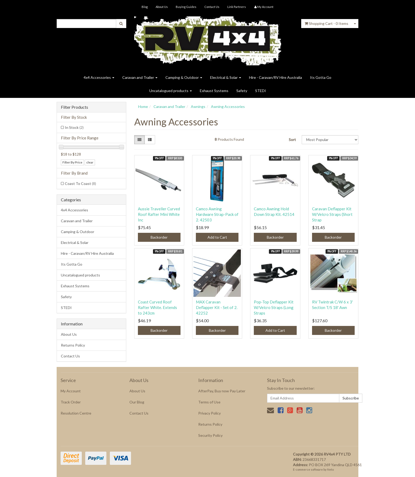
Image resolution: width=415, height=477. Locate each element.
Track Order (71, 402)
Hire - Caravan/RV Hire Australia (275, 77)
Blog (145, 6)
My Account (71, 391)
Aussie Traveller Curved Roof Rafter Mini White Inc (159, 214)
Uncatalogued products (170, 90)
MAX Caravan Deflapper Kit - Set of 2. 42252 (216, 307)
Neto (330, 469)
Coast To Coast (80, 183)
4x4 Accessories (99, 77)
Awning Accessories (228, 106)
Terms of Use (209, 402)
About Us (162, 6)
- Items (326, 23)
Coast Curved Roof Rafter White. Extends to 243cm (157, 307)
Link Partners (236, 6)
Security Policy (210, 435)
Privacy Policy (209, 413)
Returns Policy (73, 345)
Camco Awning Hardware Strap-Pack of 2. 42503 (217, 214)
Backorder (159, 237)
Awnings (198, 106)
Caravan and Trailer (139, 77)
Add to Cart (217, 237)
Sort (292, 139)
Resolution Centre (76, 413)
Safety (241, 90)
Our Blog (136, 402)
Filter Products (74, 107)
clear (89, 162)
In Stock (74, 127)
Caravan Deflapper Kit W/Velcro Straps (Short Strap (332, 214)
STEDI (260, 90)
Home (143, 106)
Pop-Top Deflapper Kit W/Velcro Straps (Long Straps (274, 307)
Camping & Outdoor (183, 77)
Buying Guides (186, 6)
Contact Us (211, 6)
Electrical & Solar (225, 77)
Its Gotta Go (320, 77)
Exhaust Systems (214, 90)
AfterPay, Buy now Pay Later (221, 391)
